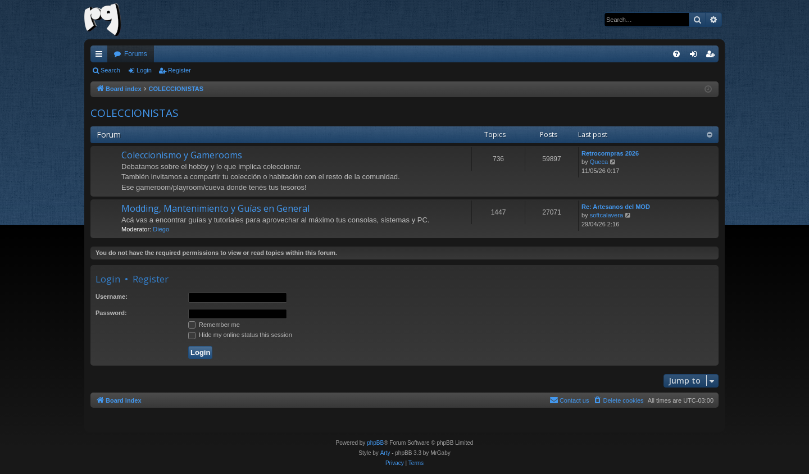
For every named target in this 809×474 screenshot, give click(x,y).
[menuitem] (676, 53)
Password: (111, 312)
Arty (385, 453)
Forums (135, 54)
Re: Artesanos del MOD (615, 206)
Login (144, 70)
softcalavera (606, 215)
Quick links (101, 56)
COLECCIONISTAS (134, 113)
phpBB (375, 443)
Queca (599, 161)
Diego (161, 229)
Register (179, 70)
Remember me (214, 324)
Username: (112, 296)
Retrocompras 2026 (610, 153)
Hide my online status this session (240, 334)
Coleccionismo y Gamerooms (181, 155)
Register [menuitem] (713, 56)
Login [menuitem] (696, 56)
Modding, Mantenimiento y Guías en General (215, 208)
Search (110, 70)
